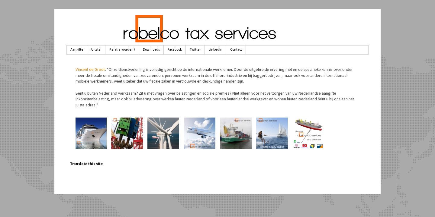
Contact (236, 50)
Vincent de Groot (90, 70)
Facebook (175, 50)
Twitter (195, 50)
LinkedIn (215, 50)
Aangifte (76, 50)
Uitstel (96, 50)
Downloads (151, 50)
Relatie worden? (122, 50)
